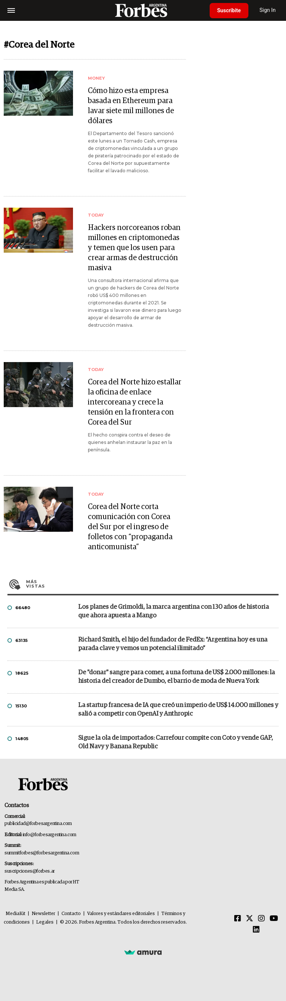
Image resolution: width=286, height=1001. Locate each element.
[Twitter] (249, 918)
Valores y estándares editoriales (121, 913)
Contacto (71, 913)
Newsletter (43, 913)
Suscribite (229, 10)
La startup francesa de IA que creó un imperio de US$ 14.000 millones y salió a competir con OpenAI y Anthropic (178, 709)
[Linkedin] (256, 930)
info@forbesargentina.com (49, 834)
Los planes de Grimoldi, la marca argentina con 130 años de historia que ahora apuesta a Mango (173, 611)
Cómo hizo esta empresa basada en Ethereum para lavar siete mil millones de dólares (131, 106)
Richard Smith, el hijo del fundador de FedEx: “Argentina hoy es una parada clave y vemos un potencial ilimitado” (172, 644)
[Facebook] (237, 918)
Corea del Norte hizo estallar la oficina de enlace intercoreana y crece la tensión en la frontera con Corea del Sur (134, 402)
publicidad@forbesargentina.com (38, 823)
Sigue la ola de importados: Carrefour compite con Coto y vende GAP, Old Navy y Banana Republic (175, 742)
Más (152, 584)
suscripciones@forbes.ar (29, 871)
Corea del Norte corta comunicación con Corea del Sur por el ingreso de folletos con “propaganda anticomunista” (130, 527)
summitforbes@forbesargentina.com (41, 853)
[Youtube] (274, 918)
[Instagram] (261, 918)
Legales (45, 922)
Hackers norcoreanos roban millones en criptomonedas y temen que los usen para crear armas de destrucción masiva (134, 248)
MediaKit (15, 913)
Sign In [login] (268, 10)
